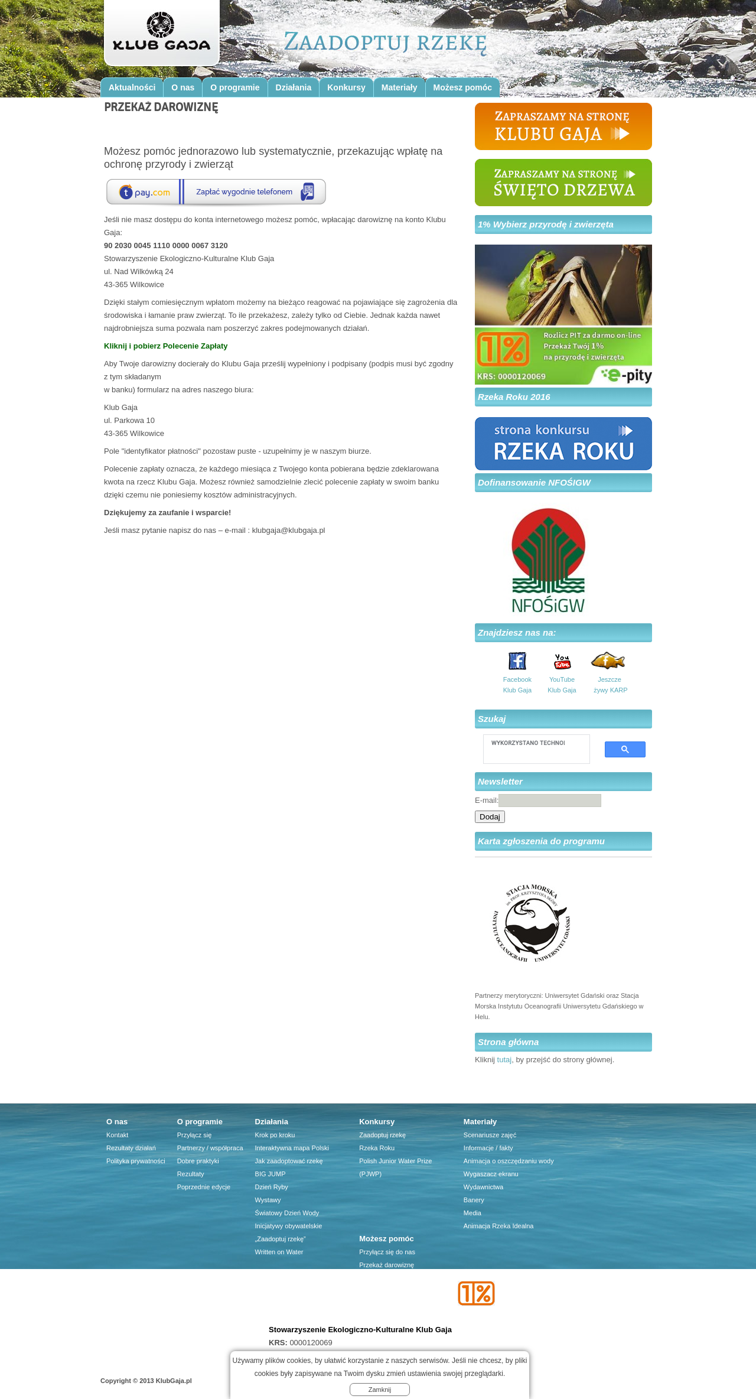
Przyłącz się (194, 1134)
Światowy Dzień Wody (287, 1212)
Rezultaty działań (131, 1147)
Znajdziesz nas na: (517, 632)
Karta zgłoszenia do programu (541, 841)
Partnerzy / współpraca (210, 1147)
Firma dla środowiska (390, 1303)
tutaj (504, 1059)
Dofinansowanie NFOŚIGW (534, 482)
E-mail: (486, 800)
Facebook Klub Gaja (517, 685)
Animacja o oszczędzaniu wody (509, 1160)
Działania (294, 87)
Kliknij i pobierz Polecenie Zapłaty (166, 345)
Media (472, 1212)
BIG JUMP (270, 1173)
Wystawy (268, 1199)
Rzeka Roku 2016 (514, 397)
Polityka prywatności (135, 1160)
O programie (234, 87)
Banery (474, 1199)
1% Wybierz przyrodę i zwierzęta (546, 224)
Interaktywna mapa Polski (292, 1147)
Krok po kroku (275, 1134)
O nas (182, 87)
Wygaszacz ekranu (491, 1173)
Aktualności (132, 87)
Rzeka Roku (377, 1147)
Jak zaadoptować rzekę (289, 1160)
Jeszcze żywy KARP (609, 685)
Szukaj (492, 719)
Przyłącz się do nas (387, 1251)
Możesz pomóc (463, 87)
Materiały (400, 87)
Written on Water (279, 1251)
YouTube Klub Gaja (562, 685)
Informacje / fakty (488, 1147)
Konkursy (346, 87)
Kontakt (117, 1134)
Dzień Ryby (271, 1186)
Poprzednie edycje (204, 1186)
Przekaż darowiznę (386, 1264)
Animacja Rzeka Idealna (499, 1225)
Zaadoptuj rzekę (382, 1134)
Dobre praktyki (198, 1160)
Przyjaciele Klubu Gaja (392, 1316)
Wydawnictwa (483, 1186)
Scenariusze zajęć (490, 1134)
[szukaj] (528, 742)
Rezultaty (190, 1173)
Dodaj (490, 816)
